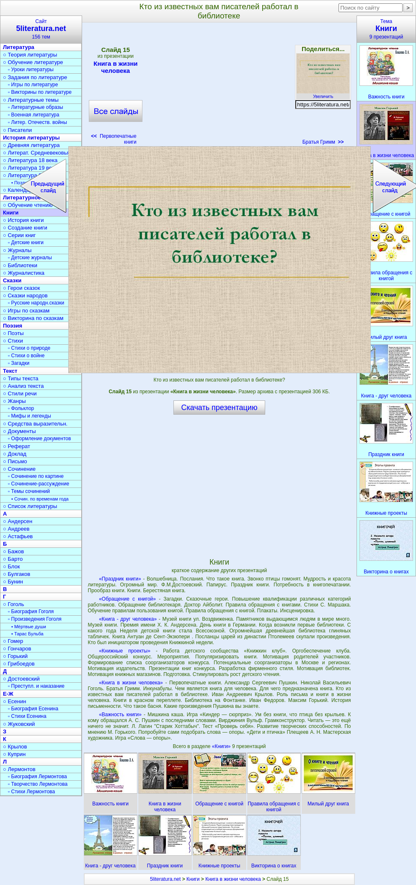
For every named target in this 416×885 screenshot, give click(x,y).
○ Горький (15, 656)
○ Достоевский (21, 679)
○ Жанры (14, 401)
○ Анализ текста (23, 386)
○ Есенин (14, 701)
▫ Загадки (18, 363)
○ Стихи (13, 341)
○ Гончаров (17, 648)
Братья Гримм (323, 142)
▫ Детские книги (26, 242)
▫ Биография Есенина (33, 709)
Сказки (12, 280)
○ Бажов (13, 551)
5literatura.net (165, 879)
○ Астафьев (18, 536)
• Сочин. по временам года (40, 498)
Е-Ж (8, 694)
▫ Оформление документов (39, 438)
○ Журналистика (23, 273)
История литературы (31, 137)
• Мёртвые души (28, 626)
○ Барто (13, 559)
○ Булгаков (16, 574)
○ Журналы (17, 250)
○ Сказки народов (25, 295)
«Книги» (222, 746)
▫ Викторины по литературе (40, 92)
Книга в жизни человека (115, 67)
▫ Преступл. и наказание (36, 686)
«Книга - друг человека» (128, 619)
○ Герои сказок (21, 288)
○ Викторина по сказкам (33, 318)
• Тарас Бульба (27, 633)
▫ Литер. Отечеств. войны (37, 122)
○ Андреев (16, 529)
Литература (18, 47)
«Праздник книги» (120, 579)
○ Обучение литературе (33, 62)
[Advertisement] (219, 86)
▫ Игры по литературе (33, 85)
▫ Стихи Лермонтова (31, 792)
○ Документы (19, 431)
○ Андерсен (17, 521)
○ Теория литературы (30, 55)
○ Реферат (16, 446)
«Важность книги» (120, 714)
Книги (192, 879)
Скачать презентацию (219, 407)
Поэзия (12, 326)
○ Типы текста (21, 378)
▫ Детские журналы (30, 258)
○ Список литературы (30, 506)
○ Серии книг (19, 235)
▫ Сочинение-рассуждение (38, 484)
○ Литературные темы (31, 100)
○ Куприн (14, 754)
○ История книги (23, 220)
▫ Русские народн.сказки (36, 303)
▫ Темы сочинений (29, 491)
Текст (10, 371)
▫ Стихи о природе (29, 348)
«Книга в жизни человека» (131, 683)
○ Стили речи (20, 393)
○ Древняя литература (31, 145)
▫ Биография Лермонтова (37, 776)
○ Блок (11, 566)
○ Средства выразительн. (35, 424)
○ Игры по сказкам (26, 310)
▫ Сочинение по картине (36, 476)
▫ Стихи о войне (26, 356)
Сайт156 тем (41, 29)
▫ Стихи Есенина (27, 716)
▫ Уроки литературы (31, 69)
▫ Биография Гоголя (31, 611)
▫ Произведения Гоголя (35, 619)
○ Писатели (17, 130)
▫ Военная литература (33, 115)
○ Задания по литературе (35, 77)
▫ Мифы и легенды (29, 416)
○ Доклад (14, 454)
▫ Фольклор (21, 408)
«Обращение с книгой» (127, 599)
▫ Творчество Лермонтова (37, 784)
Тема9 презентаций (386, 29)
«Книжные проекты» (124, 651)
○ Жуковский (19, 724)
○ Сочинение (19, 469)
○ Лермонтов (19, 769)
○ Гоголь (13, 604)
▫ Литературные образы (35, 107)
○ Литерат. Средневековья (36, 153)
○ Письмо (15, 461)
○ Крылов (15, 746)
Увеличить (323, 94)
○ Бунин (13, 581)
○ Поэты (13, 333)
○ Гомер (13, 641)
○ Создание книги (25, 227)
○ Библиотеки (20, 265)
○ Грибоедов (19, 664)
